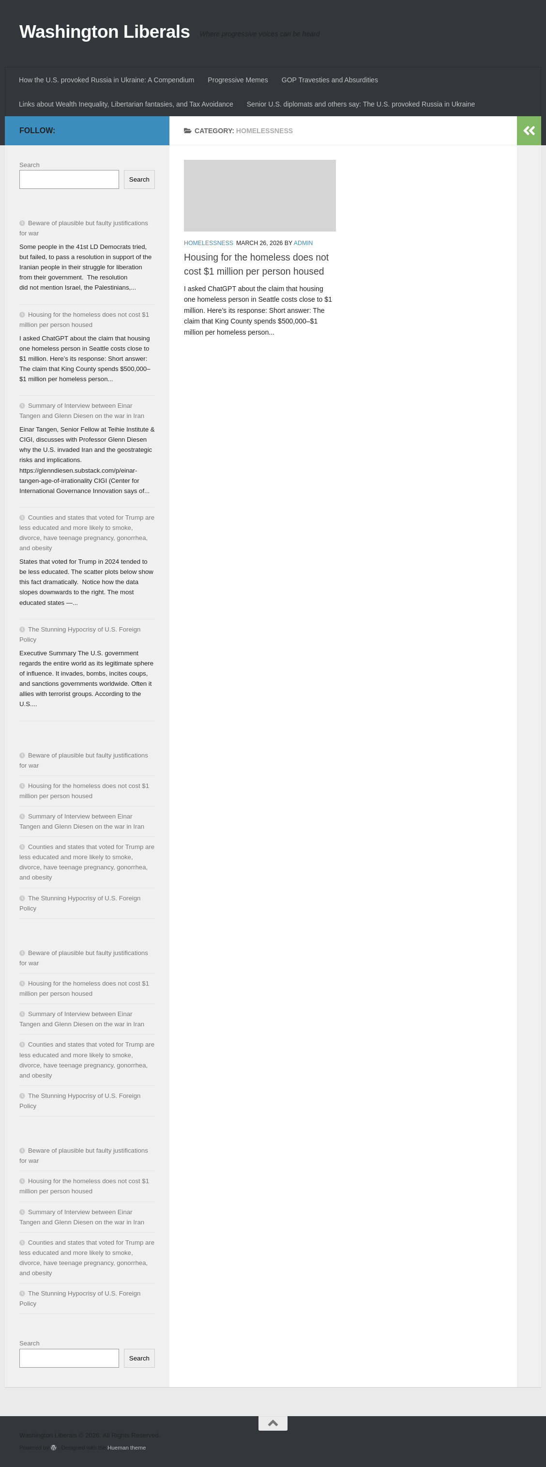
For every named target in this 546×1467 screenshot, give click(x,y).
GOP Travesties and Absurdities (330, 80)
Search (29, 165)
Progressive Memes (238, 80)
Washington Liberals (104, 32)
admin (303, 243)
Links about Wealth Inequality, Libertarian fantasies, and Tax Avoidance (126, 104)
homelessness (208, 243)
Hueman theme (126, 1447)
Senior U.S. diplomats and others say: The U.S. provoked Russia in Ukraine (361, 104)
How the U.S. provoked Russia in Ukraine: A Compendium (106, 80)
